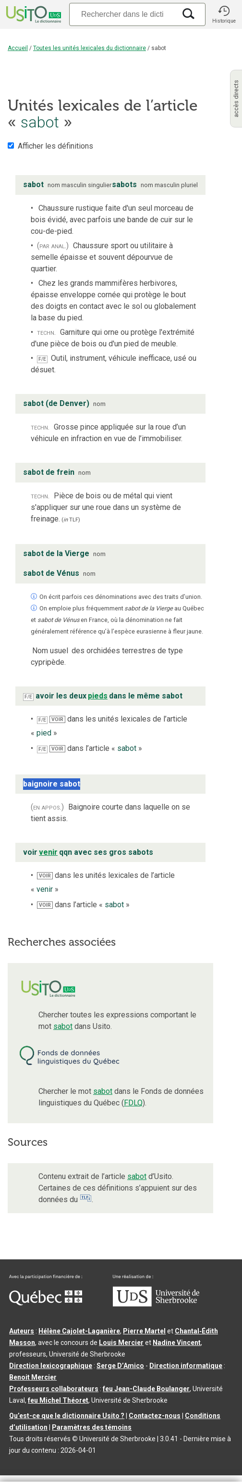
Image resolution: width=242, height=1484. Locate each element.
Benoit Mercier (33, 1377)
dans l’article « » (95, 748)
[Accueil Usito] (32, 14)
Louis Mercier (121, 1342)
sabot (63, 1026)
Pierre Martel (144, 1331)
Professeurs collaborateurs (53, 1389)
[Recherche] (122, 14)
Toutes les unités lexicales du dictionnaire (89, 48)
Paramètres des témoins (92, 1427)
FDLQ (133, 1102)
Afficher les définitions (55, 146)
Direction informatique (185, 1366)
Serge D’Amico (120, 1366)
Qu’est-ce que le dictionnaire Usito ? (66, 1416)
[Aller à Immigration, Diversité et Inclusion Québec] (45, 1303)
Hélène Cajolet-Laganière (79, 1331)
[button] (223, 14)
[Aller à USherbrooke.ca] (156, 1304)
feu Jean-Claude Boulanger (146, 1389)
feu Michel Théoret (58, 1400)
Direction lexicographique (50, 1366)
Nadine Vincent (177, 1342)
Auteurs (21, 1331)
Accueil (18, 48)
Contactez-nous (155, 1416)
